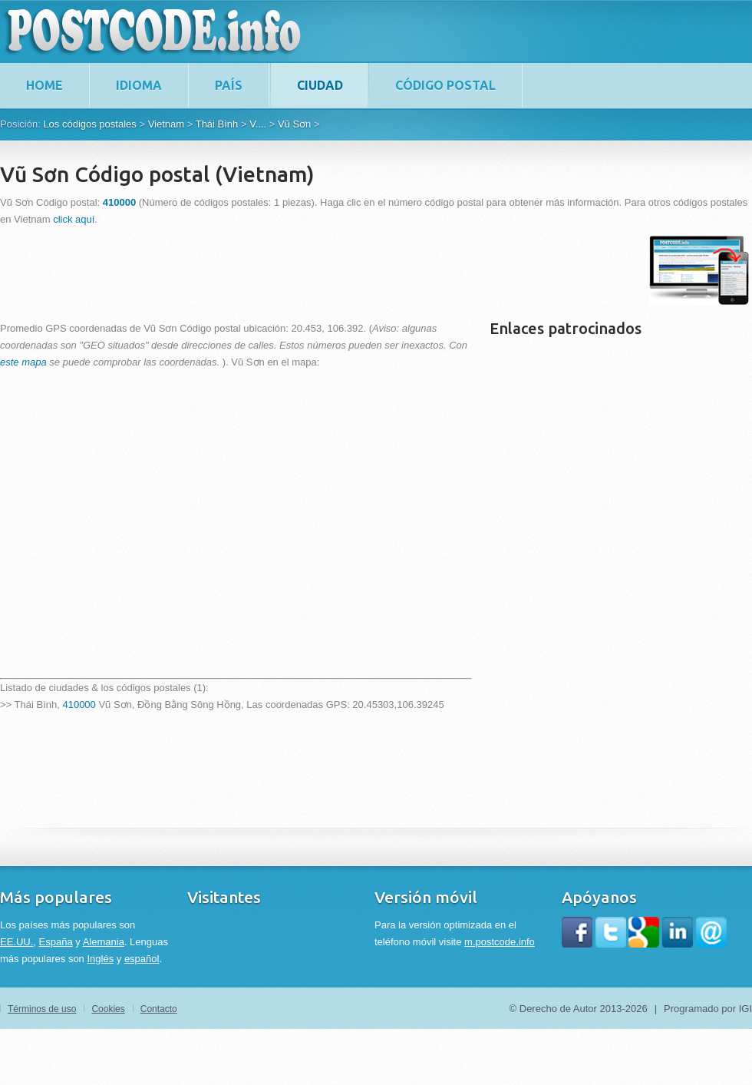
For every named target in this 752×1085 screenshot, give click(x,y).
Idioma (139, 85)
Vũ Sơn (294, 124)
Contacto (158, 1009)
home (44, 85)
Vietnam (166, 124)
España (56, 942)
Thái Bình (217, 124)
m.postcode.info (499, 942)
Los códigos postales (89, 124)
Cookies (107, 1009)
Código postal (445, 85)
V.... (257, 124)
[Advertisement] (279, 270)
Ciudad (320, 85)
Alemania (103, 942)
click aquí (73, 219)
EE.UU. (16, 942)
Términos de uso (42, 1009)
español (142, 958)
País (228, 85)
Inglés (100, 958)
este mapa (23, 362)
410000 (78, 704)
